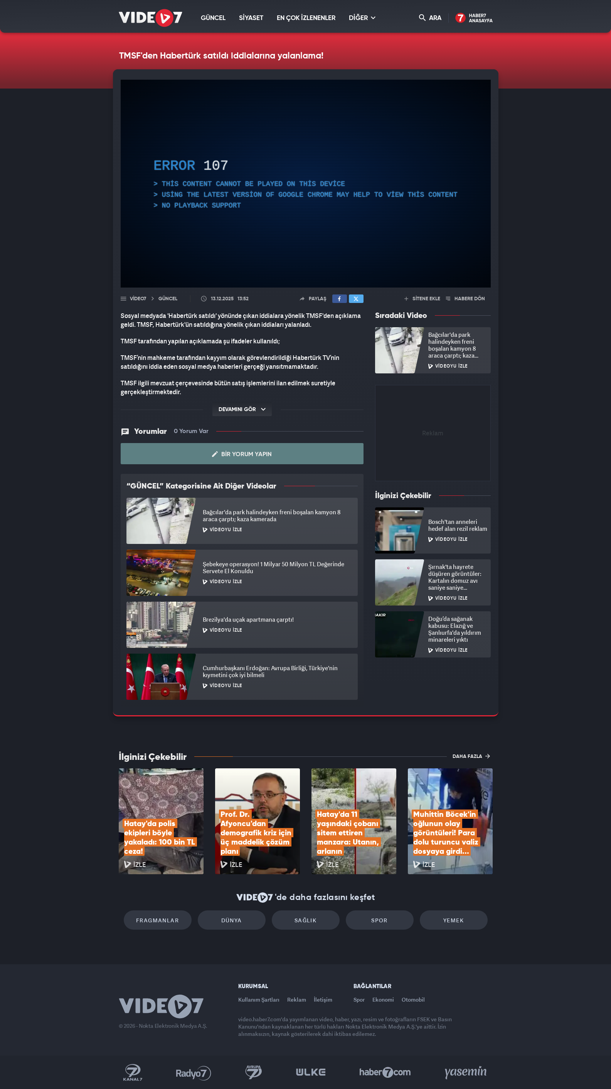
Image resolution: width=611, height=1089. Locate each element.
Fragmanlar (157, 920)
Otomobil (413, 999)
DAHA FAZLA (471, 756)
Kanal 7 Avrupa (253, 1072)
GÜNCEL (213, 18)
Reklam (296, 999)
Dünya (231, 920)
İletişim (323, 999)
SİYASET (251, 18)
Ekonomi (383, 999)
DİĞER (362, 17)
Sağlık (305, 920)
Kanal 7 (132, 1072)
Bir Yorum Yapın (242, 454)
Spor (379, 920)
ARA (430, 17)
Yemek (453, 920)
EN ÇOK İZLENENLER (306, 18)
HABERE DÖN (465, 298)
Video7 (138, 298)
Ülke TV (311, 1072)
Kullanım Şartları (258, 999)
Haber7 (385, 1072)
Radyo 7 (193, 1072)
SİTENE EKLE (422, 298)
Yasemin (466, 1072)
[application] (306, 184)
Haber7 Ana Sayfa (474, 18)
